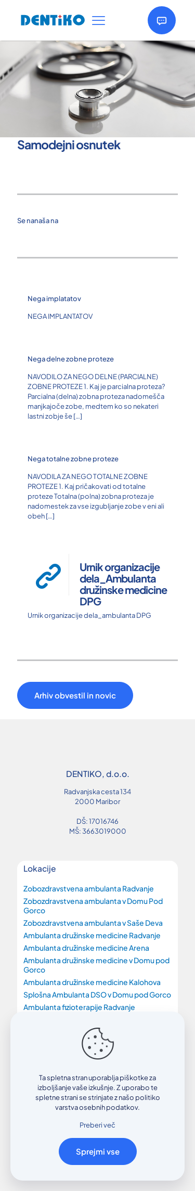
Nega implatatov (54, 298)
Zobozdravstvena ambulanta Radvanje (88, 888)
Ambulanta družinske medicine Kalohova (92, 982)
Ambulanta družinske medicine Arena (86, 947)
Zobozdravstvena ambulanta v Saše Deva (93, 922)
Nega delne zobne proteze (71, 359)
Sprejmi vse (98, 1151)
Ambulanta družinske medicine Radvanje (92, 935)
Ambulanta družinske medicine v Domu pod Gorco (96, 964)
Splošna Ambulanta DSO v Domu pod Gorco (97, 994)
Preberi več (97, 1125)
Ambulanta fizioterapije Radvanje (79, 1007)
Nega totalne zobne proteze (73, 459)
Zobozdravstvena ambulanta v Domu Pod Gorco (93, 905)
